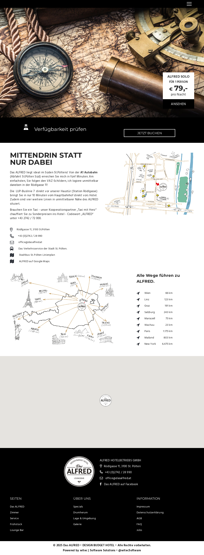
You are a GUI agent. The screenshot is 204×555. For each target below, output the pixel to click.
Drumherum (80, 512)
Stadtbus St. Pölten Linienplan (37, 255)
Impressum (143, 507)
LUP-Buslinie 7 (25, 191)
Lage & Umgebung (84, 518)
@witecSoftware (129, 550)
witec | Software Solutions (97, 550)
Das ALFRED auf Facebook (121, 484)
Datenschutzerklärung (150, 512)
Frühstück (16, 524)
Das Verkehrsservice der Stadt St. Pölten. (42, 248)
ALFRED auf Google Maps (34, 261)
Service (14, 518)
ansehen (178, 104)
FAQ (139, 524)
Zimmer (14, 512)
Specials (78, 507)
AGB (139, 518)
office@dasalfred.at (30, 242)
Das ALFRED (17, 507)
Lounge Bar (17, 530)
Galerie (77, 524)
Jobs (139, 530)
